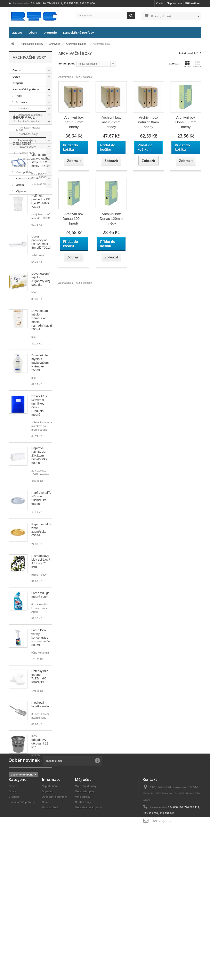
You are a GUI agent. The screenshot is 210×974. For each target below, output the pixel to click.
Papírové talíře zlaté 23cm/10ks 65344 (41, 625)
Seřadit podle (66, 63)
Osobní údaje (83, 928)
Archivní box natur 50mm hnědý (74, 122)
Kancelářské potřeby (78, 32)
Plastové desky (26, 146)
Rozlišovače (24, 159)
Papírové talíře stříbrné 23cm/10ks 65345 (41, 594)
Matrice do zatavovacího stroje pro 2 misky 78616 (40, 256)
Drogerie (50, 32)
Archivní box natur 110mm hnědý (148, 122)
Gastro (17, 32)
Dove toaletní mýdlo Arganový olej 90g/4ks (40, 375)
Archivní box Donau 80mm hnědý (185, 122)
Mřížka (187, 64)
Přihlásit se (192, 3)
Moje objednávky (85, 912)
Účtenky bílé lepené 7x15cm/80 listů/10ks (39, 772)
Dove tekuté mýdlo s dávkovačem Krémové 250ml (40, 459)
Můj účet (83, 905)
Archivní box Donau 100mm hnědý (74, 218)
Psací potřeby (23, 172)
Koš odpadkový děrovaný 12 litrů (39, 837)
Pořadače (23, 108)
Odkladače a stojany (29, 114)
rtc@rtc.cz (165, 947)
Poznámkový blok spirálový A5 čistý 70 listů (40, 657)
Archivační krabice (28, 121)
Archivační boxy (28, 133)
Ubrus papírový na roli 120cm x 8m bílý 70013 (41, 338)
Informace (24, 206)
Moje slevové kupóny (88, 933)
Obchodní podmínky (55, 922)
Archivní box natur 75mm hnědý (111, 122)
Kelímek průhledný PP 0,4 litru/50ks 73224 (40, 297)
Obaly (33, 32)
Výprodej (20, 191)
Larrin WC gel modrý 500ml (40, 690)
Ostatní (21, 165)
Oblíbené (22, 239)
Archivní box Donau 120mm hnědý (111, 218)
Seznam (197, 64)
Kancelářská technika (28, 178)
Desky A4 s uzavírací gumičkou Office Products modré (39, 501)
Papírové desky (26, 140)
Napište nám (174, 3)
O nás (159, 3)
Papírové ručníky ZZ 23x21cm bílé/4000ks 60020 (39, 551)
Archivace (21, 102)
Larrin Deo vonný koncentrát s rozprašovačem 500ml (41, 733)
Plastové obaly (26, 153)
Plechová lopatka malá (40, 800)
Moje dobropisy (85, 917)
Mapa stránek (50, 933)
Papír (18, 95)
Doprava (20, 224)
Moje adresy (82, 922)
